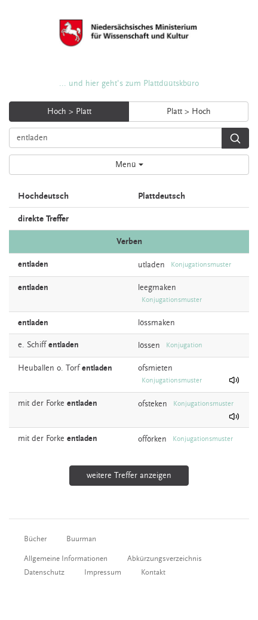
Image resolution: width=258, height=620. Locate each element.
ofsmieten (155, 368)
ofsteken (152, 403)
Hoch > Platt (69, 111)
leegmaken (157, 287)
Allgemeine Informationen (66, 558)
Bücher (35, 539)
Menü (129, 164)
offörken (152, 439)
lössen (149, 345)
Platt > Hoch (189, 111)
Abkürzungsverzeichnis (164, 558)
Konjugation (184, 345)
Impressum (102, 572)
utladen (151, 264)
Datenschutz (44, 572)
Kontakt (153, 572)
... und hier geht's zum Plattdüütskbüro (129, 83)
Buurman (81, 539)
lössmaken (156, 323)
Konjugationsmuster (201, 265)
